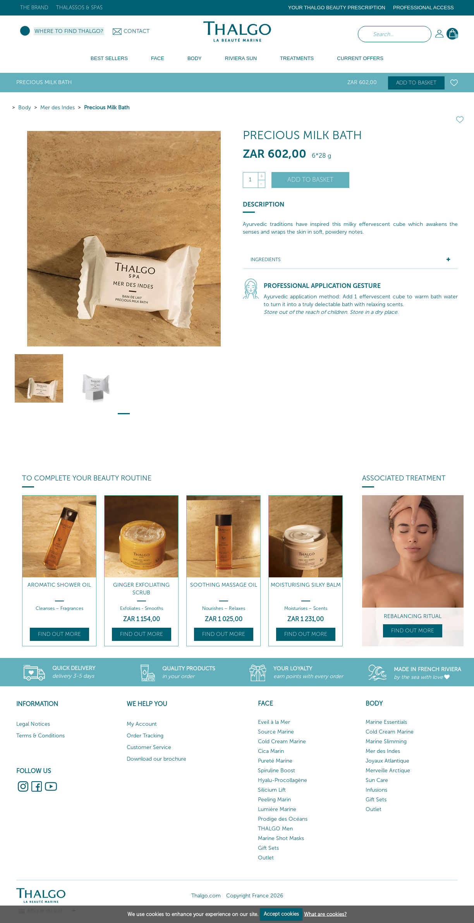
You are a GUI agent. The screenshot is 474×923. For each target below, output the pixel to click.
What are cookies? (325, 914)
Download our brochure (156, 759)
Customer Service (149, 747)
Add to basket (416, 82)
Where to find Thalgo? (68, 31)
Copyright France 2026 (254, 895)
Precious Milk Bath (106, 107)
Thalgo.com (206, 895)
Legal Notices (33, 724)
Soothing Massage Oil (223, 585)
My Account (142, 724)
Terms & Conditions (40, 735)
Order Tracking (145, 735)
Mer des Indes (57, 107)
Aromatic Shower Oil (59, 585)
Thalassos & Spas (79, 7)
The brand (34, 7)
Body (24, 107)
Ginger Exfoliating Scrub (141, 589)
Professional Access (423, 7)
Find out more (59, 634)
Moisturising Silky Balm (306, 585)
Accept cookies (281, 914)
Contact (136, 31)
